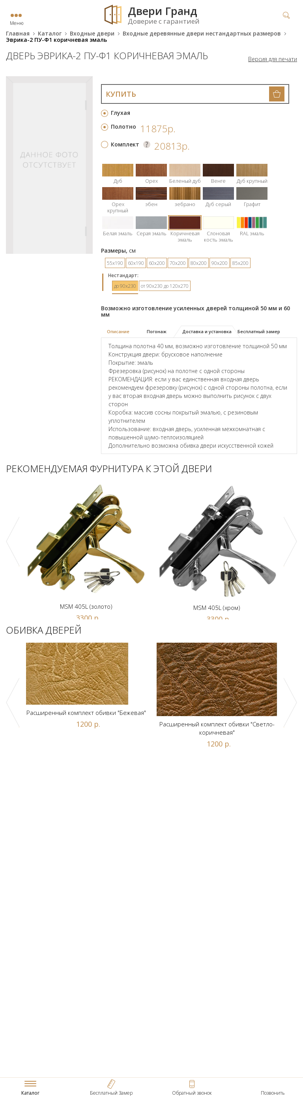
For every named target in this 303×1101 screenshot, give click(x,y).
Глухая (120, 112)
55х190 (115, 263)
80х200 (199, 263)
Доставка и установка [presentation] (207, 331)
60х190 (136, 263)
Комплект (125, 144)
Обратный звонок (192, 1093)
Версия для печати (272, 59)
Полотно (123, 126)
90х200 (219, 263)
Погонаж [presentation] (156, 331)
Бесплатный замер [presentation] (259, 331)
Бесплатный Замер (111, 1093)
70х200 (178, 263)
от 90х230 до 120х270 (165, 286)
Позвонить (273, 1093)
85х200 (240, 263)
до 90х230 (125, 286)
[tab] (121, 332)
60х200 (157, 263)
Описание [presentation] (118, 331)
